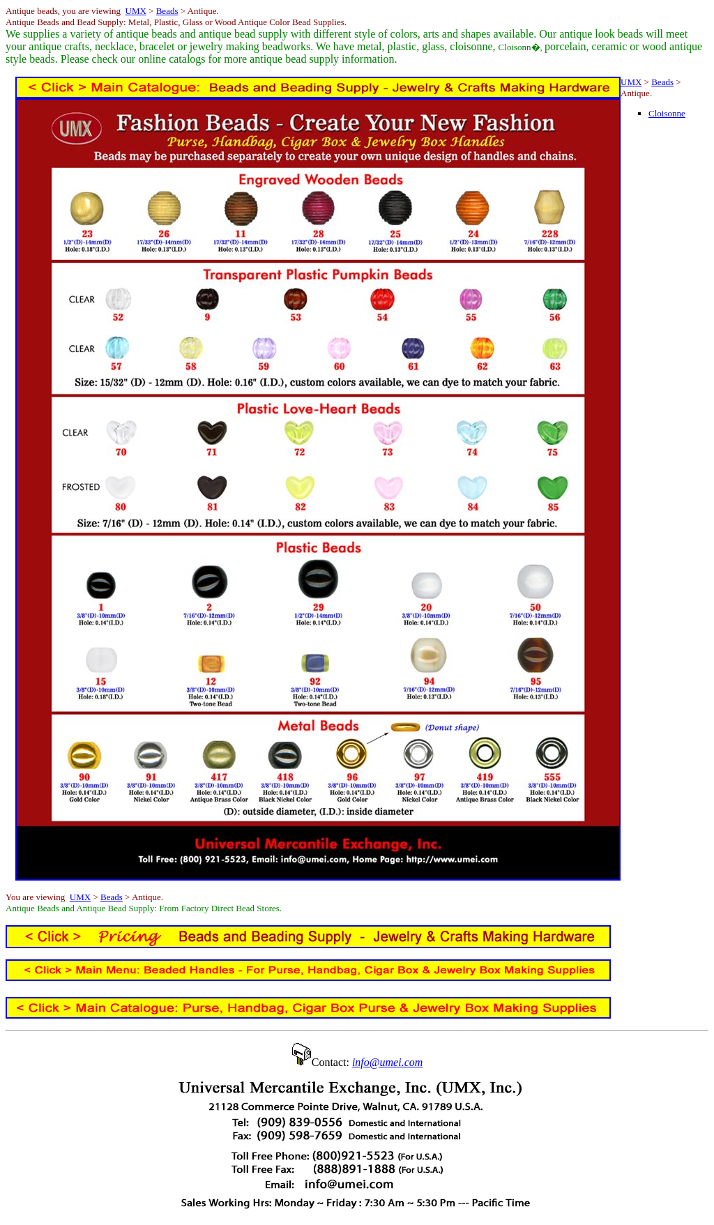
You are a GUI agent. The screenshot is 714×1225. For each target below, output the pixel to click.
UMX (136, 11)
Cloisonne (666, 113)
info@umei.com (387, 1062)
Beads (167, 11)
